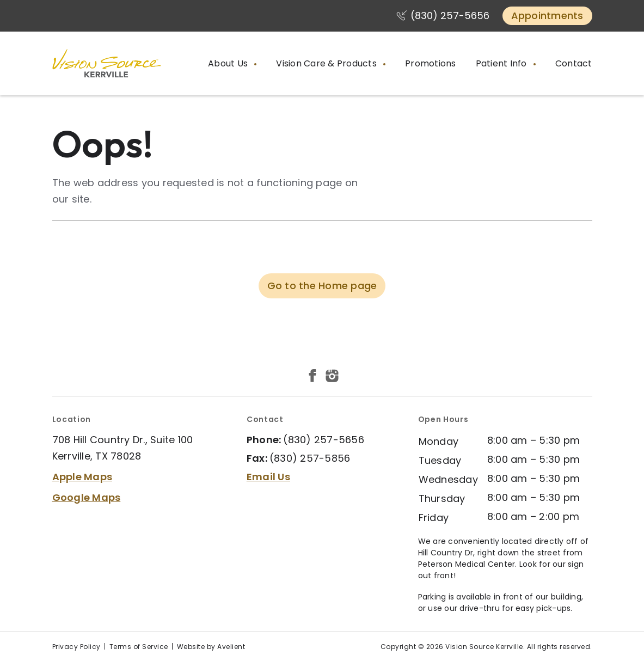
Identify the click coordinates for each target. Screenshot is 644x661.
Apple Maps (82, 476)
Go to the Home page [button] (322, 285)
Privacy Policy (76, 646)
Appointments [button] (547, 15)
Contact (573, 63)
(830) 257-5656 (449, 15)
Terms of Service (138, 646)
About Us (229, 63)
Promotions (430, 63)
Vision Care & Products (327, 63)
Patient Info (502, 63)
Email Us (268, 476)
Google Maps (86, 497)
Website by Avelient (211, 646)
